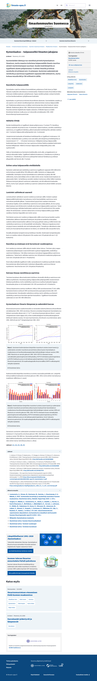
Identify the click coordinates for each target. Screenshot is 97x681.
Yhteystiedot (10, 664)
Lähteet (70, 70)
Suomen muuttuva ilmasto (36, 46)
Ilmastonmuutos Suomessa (20, 46)
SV (57, 5)
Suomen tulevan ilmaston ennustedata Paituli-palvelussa (22, 559)
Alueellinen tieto (72, 79)
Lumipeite (70, 87)
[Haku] (67, 5)
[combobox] (75, 5)
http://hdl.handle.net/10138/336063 (42, 459)
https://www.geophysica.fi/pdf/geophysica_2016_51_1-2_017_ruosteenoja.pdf (33, 485)
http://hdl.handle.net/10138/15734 (33, 470)
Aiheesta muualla (73, 72)
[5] (24, 445)
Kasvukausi (11, 626)
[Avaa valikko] (89, 5)
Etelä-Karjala (21, 603)
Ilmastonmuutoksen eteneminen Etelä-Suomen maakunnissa (22, 593)
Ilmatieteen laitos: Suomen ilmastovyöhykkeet (25, 521)
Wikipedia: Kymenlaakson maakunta (22, 518)
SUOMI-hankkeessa (15, 647)
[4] (21, 445)
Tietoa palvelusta (12, 661)
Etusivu (8, 46)
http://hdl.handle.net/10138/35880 (49, 466)
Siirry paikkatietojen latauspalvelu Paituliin (22, 573)
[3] (19, 445)
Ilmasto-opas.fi (12, 675)
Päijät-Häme (12, 607)
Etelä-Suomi (23, 599)
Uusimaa (31, 599)
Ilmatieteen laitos (73, 58)
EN (61, 5)
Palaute (8, 667)
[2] (16, 445)
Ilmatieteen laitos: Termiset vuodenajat (23, 524)
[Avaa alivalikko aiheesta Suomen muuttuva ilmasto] (70, 41)
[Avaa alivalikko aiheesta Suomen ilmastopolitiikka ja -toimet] (27, 41)
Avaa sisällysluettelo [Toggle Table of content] (75, 65)
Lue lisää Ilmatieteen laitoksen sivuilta (20, 551)
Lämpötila (70, 83)
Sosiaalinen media (83, 675)
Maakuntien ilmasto (51, 46)
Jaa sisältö (71, 99)
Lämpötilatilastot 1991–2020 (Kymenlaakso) (20, 537)
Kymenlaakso (82, 79)
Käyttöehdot (35, 675)
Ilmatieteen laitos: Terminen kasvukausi (23, 527)
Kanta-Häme (31, 603)
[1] (13, 445)
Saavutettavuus (48, 675)
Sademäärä (79, 83)
